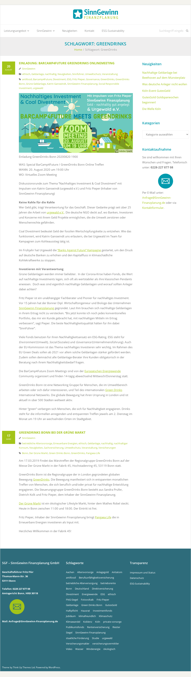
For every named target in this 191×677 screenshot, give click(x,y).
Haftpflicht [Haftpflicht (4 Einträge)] (72, 611)
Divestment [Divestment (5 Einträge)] (72, 595)
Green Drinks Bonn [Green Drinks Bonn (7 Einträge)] (91, 606)
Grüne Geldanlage (36, 84)
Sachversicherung (54, 448)
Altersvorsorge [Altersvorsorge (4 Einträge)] (85, 573)
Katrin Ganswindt (56, 84)
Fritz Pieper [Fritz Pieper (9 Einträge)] (103, 600)
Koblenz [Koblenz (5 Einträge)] (87, 622)
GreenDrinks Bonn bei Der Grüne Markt (52, 433)
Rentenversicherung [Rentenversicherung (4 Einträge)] (98, 628)
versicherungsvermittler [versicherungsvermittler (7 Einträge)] (105, 644)
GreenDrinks (107, 80)
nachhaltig (50, 74)
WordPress (54, 668)
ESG (69, 80)
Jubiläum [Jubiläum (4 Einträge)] (71, 616)
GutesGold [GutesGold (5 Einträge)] (111, 606)
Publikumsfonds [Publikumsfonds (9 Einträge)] (75, 628)
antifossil (27, 80)
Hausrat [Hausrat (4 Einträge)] (85, 611)
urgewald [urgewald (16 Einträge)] (107, 639)
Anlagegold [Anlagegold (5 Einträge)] (102, 573)
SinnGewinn (28, 69)
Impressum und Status (142, 573)
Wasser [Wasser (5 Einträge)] (79, 650)
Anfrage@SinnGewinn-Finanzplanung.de (33, 622)
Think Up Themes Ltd (24, 668)
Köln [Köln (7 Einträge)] (97, 622)
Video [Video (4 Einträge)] (69, 650)
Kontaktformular (153, 208)
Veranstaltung (110, 74)
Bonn (25, 454)
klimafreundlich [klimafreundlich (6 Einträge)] (87, 616)
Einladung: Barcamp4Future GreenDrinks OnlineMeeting (67, 64)
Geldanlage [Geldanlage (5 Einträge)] (72, 606)
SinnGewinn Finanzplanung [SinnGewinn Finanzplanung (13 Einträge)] (90, 633)
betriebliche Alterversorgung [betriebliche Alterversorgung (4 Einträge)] (82, 584)
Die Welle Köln (151, 110)
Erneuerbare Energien (65, 444)
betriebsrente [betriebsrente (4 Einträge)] (108, 584)
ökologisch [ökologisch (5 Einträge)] (109, 650)
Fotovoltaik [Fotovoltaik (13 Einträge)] (87, 600)
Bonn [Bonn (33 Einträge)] (69, 589)
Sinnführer (78, 74)
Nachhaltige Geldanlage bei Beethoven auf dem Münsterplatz (163, 76)
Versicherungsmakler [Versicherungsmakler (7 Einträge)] (77, 644)
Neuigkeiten (64, 74)
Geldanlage (37, 74)
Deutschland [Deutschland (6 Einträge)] (82, 589)
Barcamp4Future (42, 80)
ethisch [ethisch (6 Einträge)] (112, 595)
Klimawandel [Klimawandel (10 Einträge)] (73, 622)
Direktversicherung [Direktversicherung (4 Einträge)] (102, 589)
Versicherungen (107, 448)
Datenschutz (137, 579)
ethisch (26, 74)
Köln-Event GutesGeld (156, 91)
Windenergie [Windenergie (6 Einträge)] (93, 650)
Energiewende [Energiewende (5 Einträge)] (90, 595)
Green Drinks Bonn (59, 454)
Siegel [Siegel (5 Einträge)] (69, 633)
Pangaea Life (93, 454)
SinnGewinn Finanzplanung (82, 84)
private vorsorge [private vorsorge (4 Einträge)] (112, 622)
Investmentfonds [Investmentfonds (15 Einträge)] (102, 611)
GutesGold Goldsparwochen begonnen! (160, 100)
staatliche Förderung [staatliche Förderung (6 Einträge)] (77, 639)
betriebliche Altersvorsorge (37, 444)
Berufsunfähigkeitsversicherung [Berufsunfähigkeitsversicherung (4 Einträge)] (96, 578)
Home (78, 50)
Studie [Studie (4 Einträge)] (95, 639)
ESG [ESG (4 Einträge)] (103, 595)
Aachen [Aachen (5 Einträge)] (70, 573)
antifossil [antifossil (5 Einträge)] (71, 578)
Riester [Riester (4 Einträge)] (116, 628)
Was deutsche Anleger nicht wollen (164, 85)
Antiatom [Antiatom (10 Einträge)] (117, 573)
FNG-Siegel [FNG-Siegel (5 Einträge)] (72, 600)
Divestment (59, 80)
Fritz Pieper (78, 80)
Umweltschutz (93, 74)
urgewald (38, 88)
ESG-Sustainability (140, 584)
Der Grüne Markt (38, 454)
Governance (92, 80)
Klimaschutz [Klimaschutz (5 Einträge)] (105, 616)
